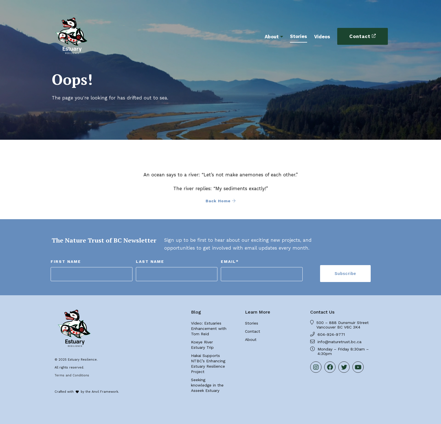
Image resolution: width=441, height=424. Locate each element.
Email (230, 261)
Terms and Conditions (72, 375)
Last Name (150, 261)
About (272, 36)
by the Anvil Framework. (100, 392)
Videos (322, 36)
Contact (359, 36)
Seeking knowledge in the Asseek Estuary (207, 385)
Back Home (221, 201)
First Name (66, 261)
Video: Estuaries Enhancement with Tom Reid (208, 328)
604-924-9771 (331, 334)
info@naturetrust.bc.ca (339, 341)
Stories (298, 36)
